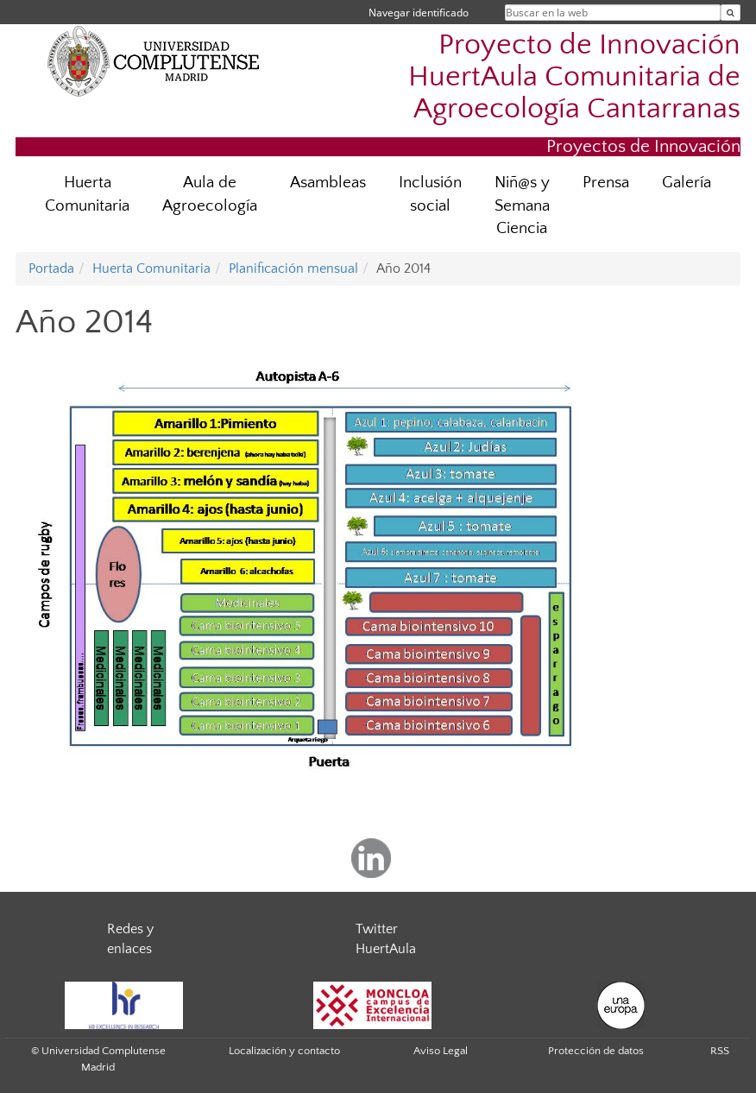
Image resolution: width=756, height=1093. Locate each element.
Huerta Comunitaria (87, 194)
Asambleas (328, 183)
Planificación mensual (293, 268)
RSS (719, 1051)
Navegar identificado (419, 12)
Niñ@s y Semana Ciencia (522, 206)
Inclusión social (430, 194)
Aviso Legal (440, 1051)
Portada (51, 268)
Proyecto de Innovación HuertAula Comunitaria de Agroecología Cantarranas (574, 77)
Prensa (606, 183)
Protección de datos (596, 1051)
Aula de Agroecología (209, 194)
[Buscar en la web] (730, 12)
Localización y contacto (284, 1051)
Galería (686, 183)
